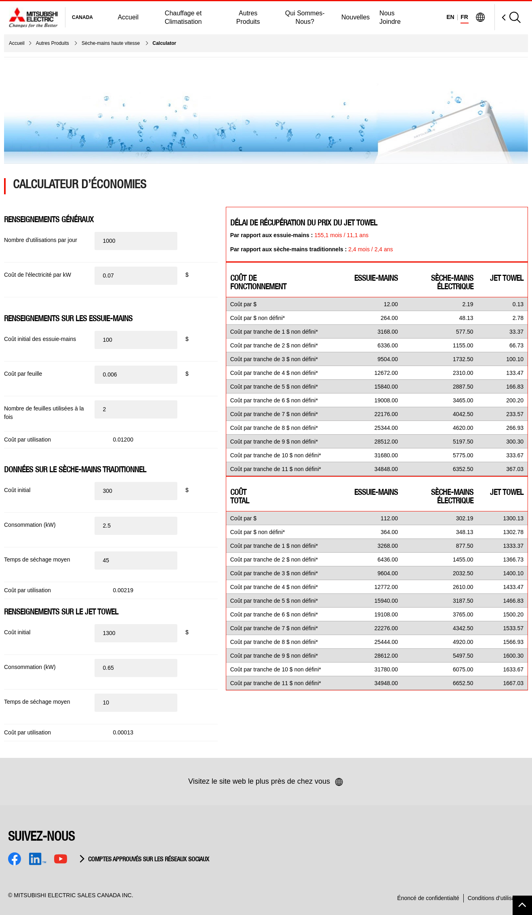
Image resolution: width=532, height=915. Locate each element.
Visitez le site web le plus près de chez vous (266, 782)
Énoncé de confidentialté (428, 898)
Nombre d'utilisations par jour (40, 240)
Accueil (128, 17)
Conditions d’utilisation (496, 898)
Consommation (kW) (30, 525)
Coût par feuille (23, 373)
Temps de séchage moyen (37, 559)
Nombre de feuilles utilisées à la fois (44, 412)
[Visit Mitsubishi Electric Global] (480, 17)
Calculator (165, 43)
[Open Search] (507, 17)
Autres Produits (248, 17)
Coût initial (17, 490)
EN (450, 17)
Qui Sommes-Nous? (305, 17)
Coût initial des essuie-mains (40, 339)
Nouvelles (355, 17)
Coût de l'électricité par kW (37, 274)
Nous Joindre (389, 17)
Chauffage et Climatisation (183, 17)
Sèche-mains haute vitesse (111, 43)
